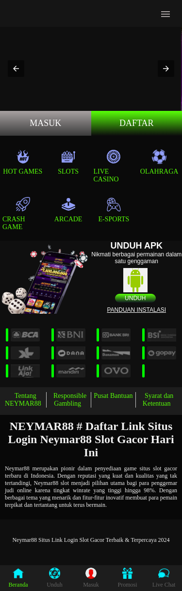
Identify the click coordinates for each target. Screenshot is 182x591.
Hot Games (22, 162)
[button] (16, 68)
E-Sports (114, 210)
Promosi (127, 578)
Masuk (91, 578)
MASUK (45, 123)
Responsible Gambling (69, 399)
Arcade (68, 210)
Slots (68, 162)
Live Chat (164, 578)
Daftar (136, 123)
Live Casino (107, 166)
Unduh (135, 298)
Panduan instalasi (136, 309)
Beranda (18, 578)
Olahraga (159, 162)
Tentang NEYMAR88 (23, 399)
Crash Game (16, 214)
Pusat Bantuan (113, 395)
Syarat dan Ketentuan (158, 399)
